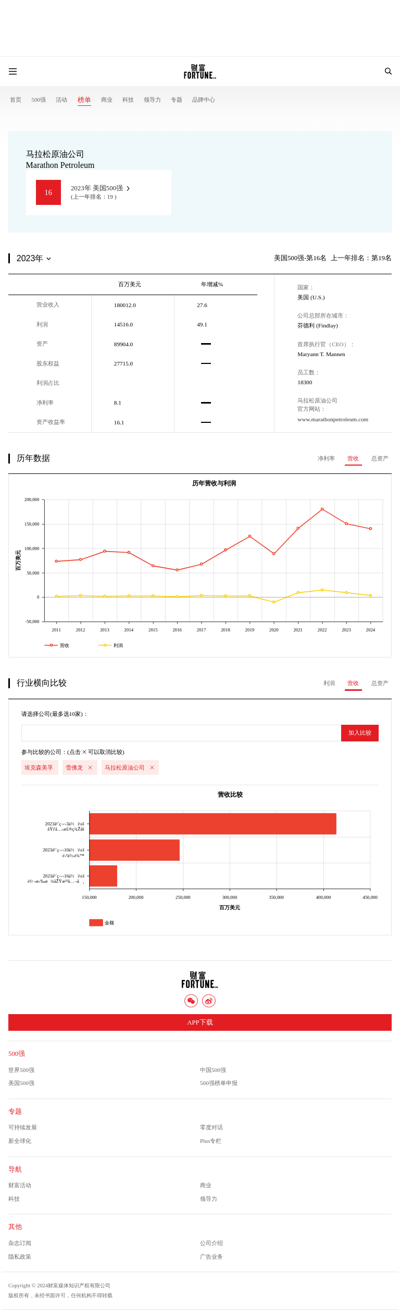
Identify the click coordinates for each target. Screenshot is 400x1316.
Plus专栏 (210, 1141)
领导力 (152, 99)
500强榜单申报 (219, 1083)
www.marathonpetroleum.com (332, 419)
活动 (61, 99)
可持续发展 (22, 1127)
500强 (38, 99)
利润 (329, 683)
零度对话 (211, 1127)
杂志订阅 (19, 1243)
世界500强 (21, 1070)
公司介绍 (211, 1243)
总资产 (380, 458)
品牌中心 (203, 99)
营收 (353, 458)
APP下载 (200, 1022)
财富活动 (19, 1185)
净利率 (326, 458)
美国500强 (21, 1083)
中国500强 (213, 1070)
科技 (128, 99)
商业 (107, 99)
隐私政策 (19, 1256)
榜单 (84, 100)
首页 (15, 99)
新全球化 (19, 1141)
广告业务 (211, 1256)
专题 (176, 99)
